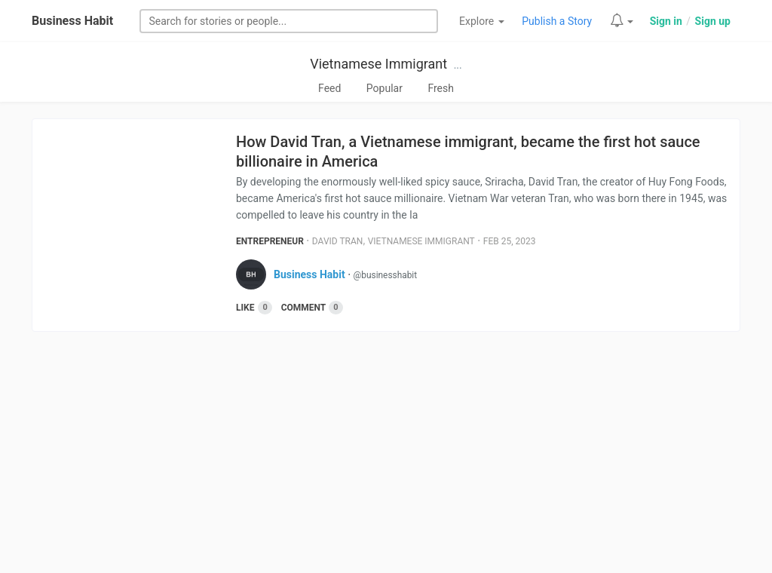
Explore (481, 21)
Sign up (713, 21)
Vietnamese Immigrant (378, 64)
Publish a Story (557, 21)
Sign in (666, 21)
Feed (329, 88)
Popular (384, 88)
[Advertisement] (386, 459)
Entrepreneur (270, 241)
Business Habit (72, 21)
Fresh (440, 88)
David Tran (337, 241)
